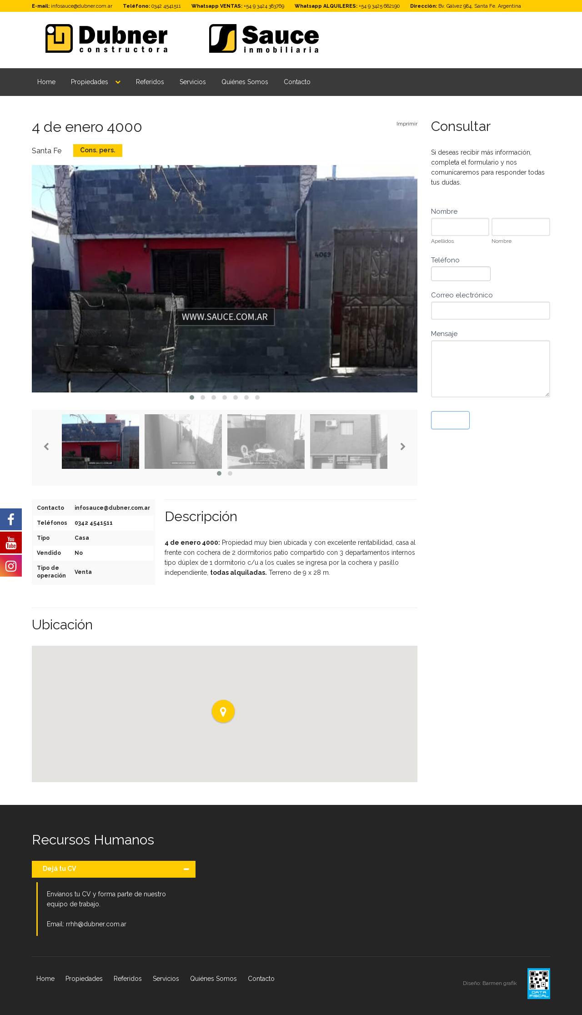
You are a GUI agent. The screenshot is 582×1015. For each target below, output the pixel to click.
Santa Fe (46, 150)
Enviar (450, 420)
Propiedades (89, 81)
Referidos (150, 81)
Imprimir (406, 124)
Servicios (193, 81)
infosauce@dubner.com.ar (81, 6)
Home (46, 81)
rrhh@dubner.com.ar (96, 924)
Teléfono (445, 260)
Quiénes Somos (244, 81)
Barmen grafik (500, 983)
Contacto (297, 81)
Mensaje (444, 334)
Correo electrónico (462, 295)
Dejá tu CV (59, 868)
